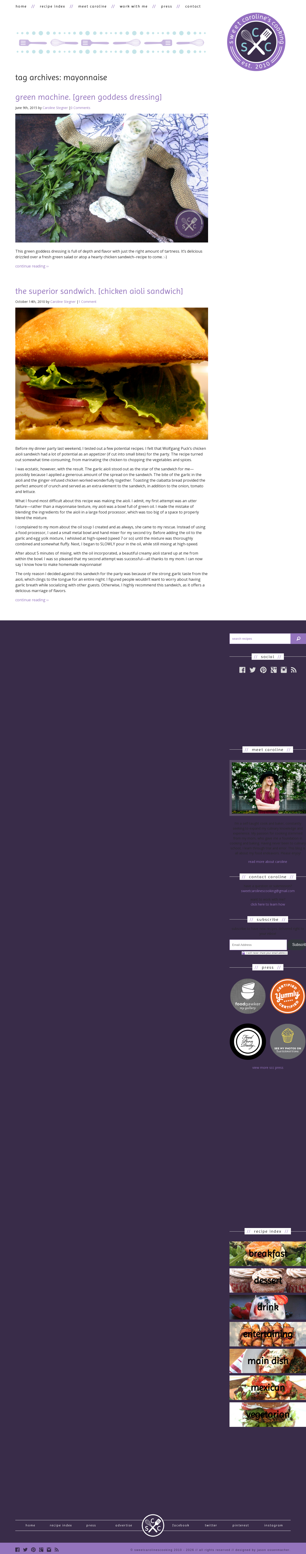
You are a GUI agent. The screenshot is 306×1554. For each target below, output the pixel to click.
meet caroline (91, 6)
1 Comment (87, 302)
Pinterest (241, 1526)
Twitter (211, 1526)
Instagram (273, 1526)
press (164, 6)
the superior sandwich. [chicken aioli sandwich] (99, 291)
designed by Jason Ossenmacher (262, 1552)
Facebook (180, 1526)
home (21, 6)
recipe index (51, 6)
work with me (132, 6)
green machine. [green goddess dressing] (88, 97)
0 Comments (80, 108)
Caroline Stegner (55, 108)
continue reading (32, 266)
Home (30, 1526)
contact (190, 6)
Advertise (123, 1526)
